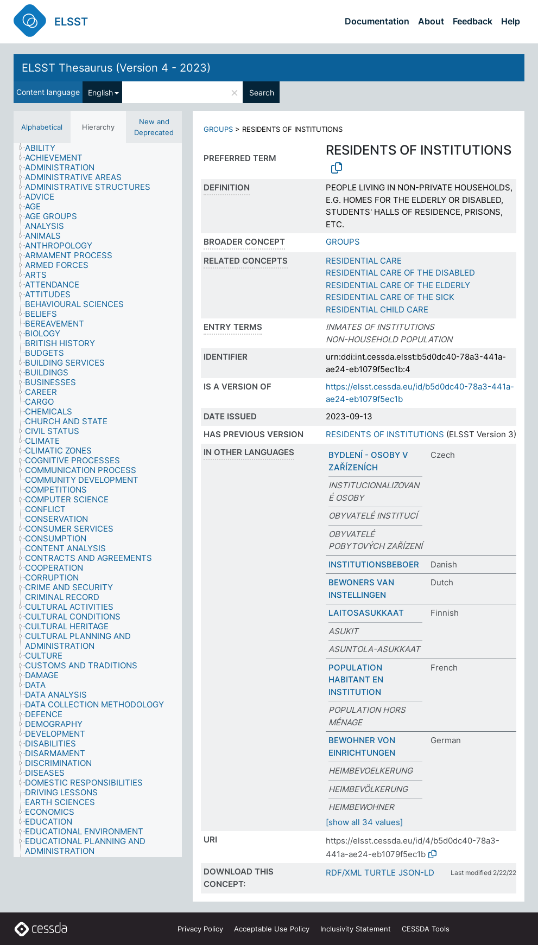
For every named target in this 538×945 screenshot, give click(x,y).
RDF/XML (344, 872)
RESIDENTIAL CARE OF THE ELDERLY (398, 285)
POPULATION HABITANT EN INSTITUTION (355, 679)
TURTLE (380, 872)
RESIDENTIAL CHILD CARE (377, 309)
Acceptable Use (271, 928)
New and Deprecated (154, 127)
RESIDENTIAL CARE (364, 261)
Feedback (472, 21)
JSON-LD (416, 872)
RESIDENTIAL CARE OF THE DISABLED (400, 272)
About (431, 21)
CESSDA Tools (426, 928)
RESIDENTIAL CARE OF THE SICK (390, 297)
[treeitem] (44, 148)
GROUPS (218, 129)
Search (261, 92)
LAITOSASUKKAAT (366, 613)
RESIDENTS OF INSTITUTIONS (385, 434)
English (100, 92)
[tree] (98, 500)
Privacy (200, 928)
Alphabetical (41, 127)
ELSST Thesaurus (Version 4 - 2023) (116, 67)
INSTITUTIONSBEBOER (373, 564)
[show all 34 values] (364, 822)
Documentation (377, 21)
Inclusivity (355, 928)
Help (510, 21)
